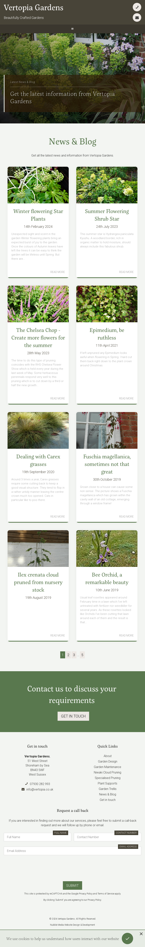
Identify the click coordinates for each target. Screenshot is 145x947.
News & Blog (107, 794)
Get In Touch (73, 716)
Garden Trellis (107, 789)
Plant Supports (107, 783)
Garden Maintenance (107, 767)
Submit (72, 885)
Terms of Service (106, 893)
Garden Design (107, 761)
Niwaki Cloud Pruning (107, 772)
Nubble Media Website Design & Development (72, 925)
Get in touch (108, 800)
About (108, 756)
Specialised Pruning (107, 778)
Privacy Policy (86, 893)
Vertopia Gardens (33, 7)
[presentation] (72, 867)
